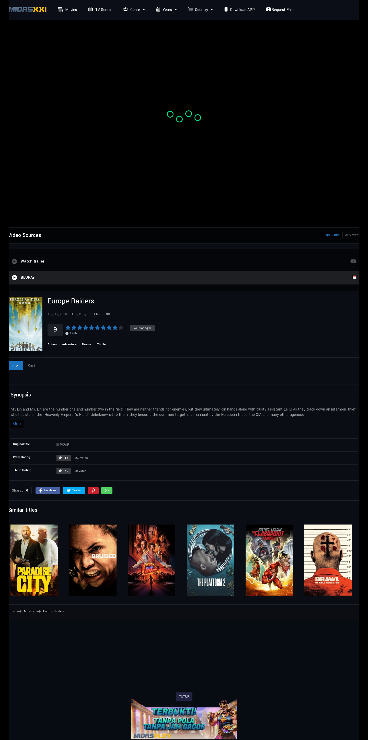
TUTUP (184, 696)
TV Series (99, 10)
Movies (67, 10)
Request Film (279, 10)
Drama (86, 344)
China (17, 424)
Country (197, 10)
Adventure (69, 344)
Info (15, 365)
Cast (31, 365)
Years (163, 10)
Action (52, 344)
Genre (130, 10)
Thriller (102, 344)
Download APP (239, 10)
